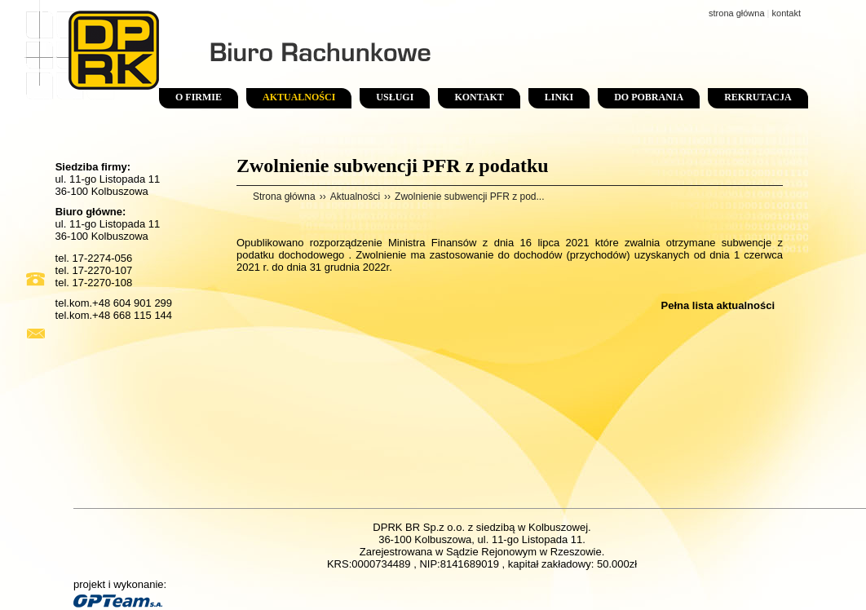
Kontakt (478, 97)
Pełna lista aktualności (718, 305)
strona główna (737, 13)
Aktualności (299, 97)
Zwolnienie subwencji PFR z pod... (469, 196)
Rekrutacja (757, 97)
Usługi (394, 97)
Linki (559, 97)
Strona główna (284, 196)
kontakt (786, 13)
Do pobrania (648, 97)
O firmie (198, 97)
